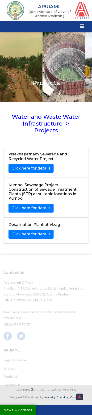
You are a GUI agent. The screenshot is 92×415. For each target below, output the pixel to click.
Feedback (11, 377)
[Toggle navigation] (82, 26)
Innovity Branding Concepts (63, 397)
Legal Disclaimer (15, 361)
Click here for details (31, 168)
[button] (79, 397)
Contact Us (12, 385)
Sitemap (10, 369)
